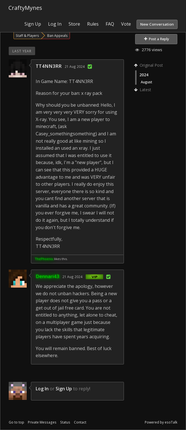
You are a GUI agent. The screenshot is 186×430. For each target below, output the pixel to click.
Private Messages (42, 422)
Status (65, 422)
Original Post (149, 65)
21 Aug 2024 (75, 66)
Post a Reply (156, 39)
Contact (80, 422)
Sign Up (32, 24)
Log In (55, 24)
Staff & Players (27, 35)
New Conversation (157, 24)
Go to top (16, 422)
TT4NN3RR (49, 66)
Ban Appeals (57, 35)
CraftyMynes (25, 8)
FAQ (110, 24)
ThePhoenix (44, 259)
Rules (93, 24)
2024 (143, 74)
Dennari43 (47, 276)
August (146, 82)
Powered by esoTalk (161, 422)
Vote (126, 24)
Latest (143, 89)
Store (74, 24)
